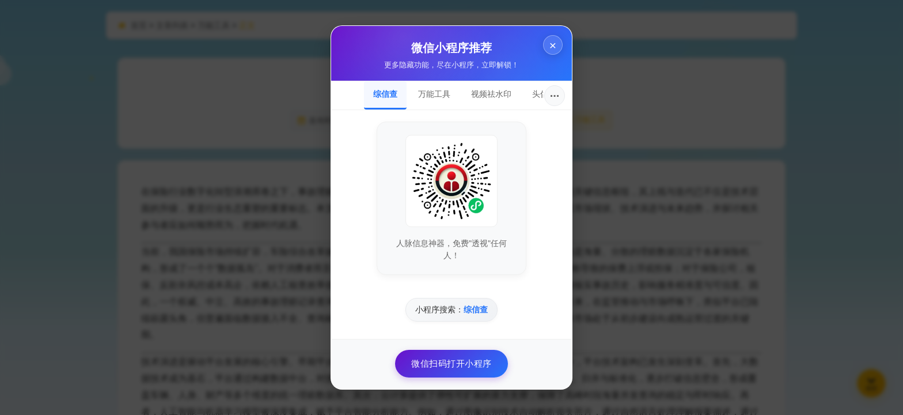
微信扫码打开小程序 (451, 363)
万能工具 (434, 94)
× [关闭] (552, 45)
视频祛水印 (491, 94)
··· (555, 95)
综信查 (385, 94)
